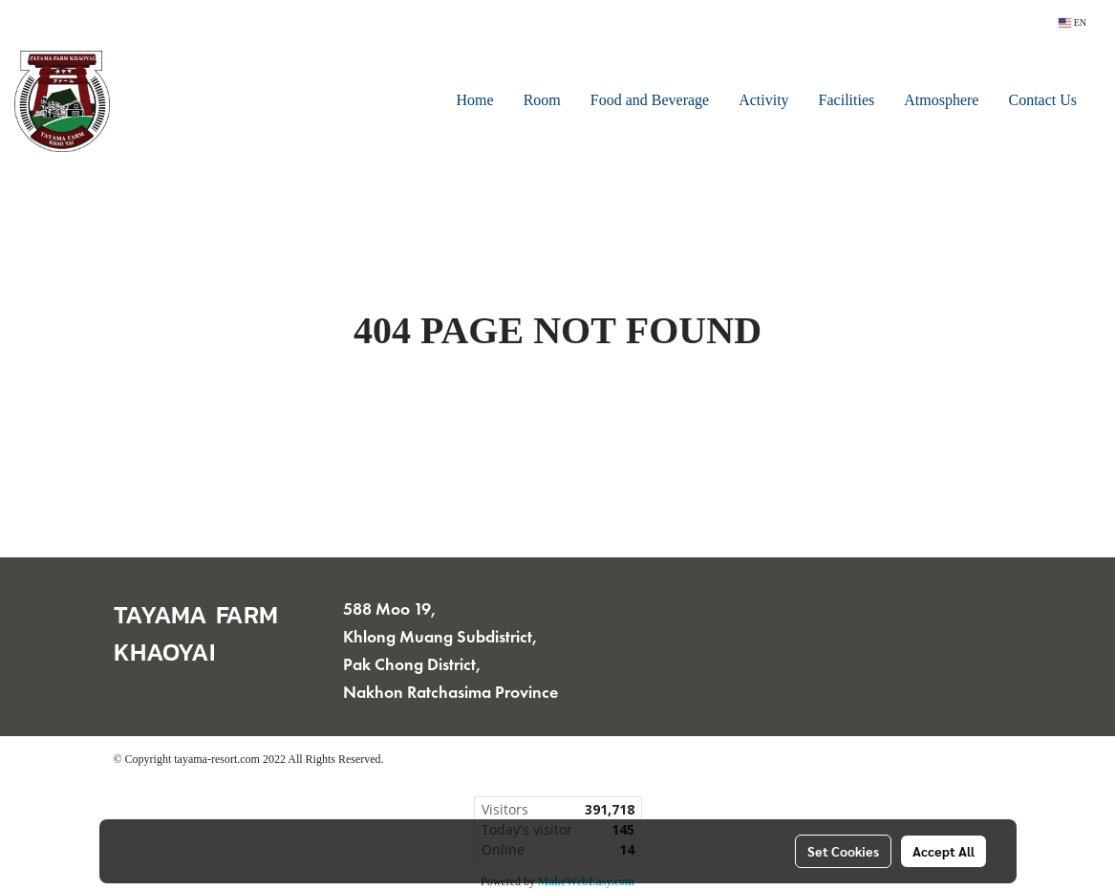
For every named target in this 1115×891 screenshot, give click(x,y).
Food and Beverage (649, 101)
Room (542, 101)
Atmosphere (941, 101)
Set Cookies (843, 850)
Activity (763, 101)
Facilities (847, 101)
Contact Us (1042, 101)
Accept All (943, 850)
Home (475, 101)
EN (1072, 22)
